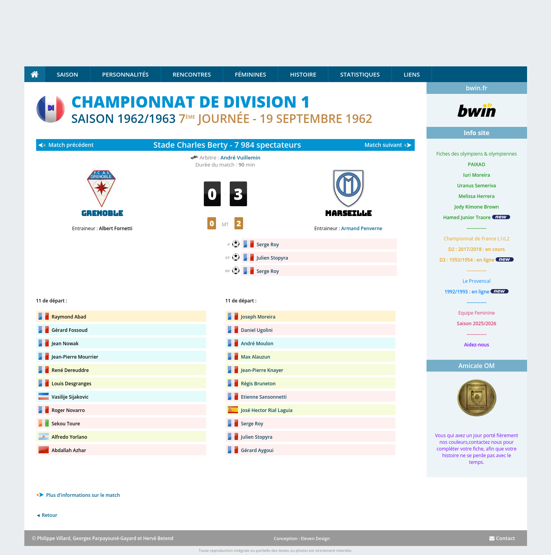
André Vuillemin (240, 157)
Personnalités (125, 74)
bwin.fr (476, 88)
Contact (502, 538)
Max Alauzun (256, 357)
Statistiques (360, 74)
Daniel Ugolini (257, 330)
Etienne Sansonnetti (264, 397)
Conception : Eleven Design (302, 538)
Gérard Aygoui (257, 450)
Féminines (250, 74)
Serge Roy (268, 244)
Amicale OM (476, 365)
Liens (412, 74)
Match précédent (70, 144)
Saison (68, 74)
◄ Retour (46, 515)
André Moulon (257, 343)
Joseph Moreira (258, 316)
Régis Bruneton (258, 383)
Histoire (303, 74)
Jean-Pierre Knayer (262, 370)
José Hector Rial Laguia (267, 410)
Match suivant (383, 144)
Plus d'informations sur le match (78, 495)
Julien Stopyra (272, 258)
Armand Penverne (362, 228)
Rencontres (192, 74)
